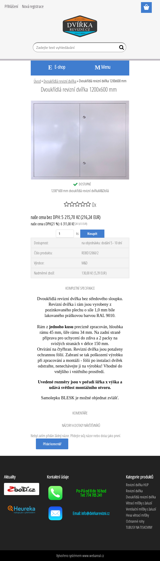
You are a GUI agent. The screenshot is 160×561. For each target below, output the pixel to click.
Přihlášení (11, 6)
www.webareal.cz (93, 555)
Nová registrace (33, 6)
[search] (120, 48)
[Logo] (80, 27)
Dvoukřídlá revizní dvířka (60, 81)
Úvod (37, 81)
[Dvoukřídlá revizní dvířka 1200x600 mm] (80, 102)
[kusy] (65, 234)
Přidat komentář (52, 444)
